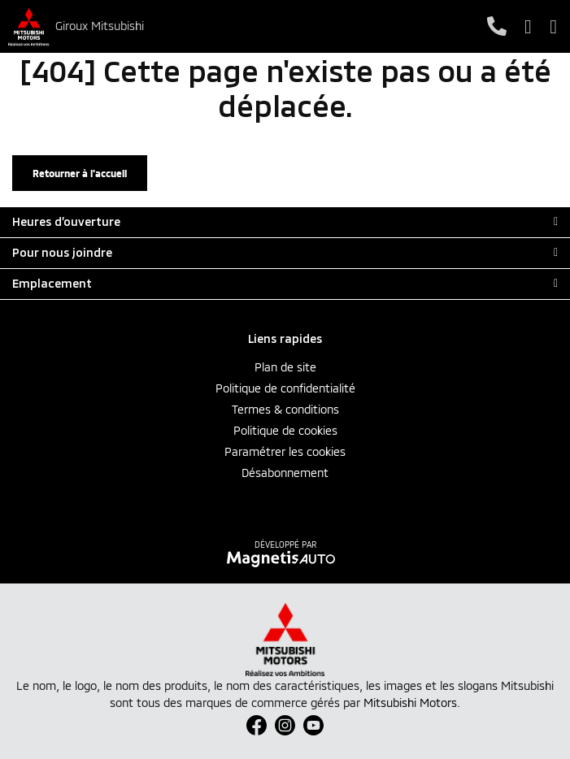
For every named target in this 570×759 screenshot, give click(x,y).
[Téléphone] (497, 26)
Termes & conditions (285, 409)
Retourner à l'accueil (80, 173)
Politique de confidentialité (285, 388)
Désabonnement (285, 472)
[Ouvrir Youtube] (313, 725)
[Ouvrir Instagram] (285, 725)
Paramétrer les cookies (285, 451)
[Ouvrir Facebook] (256, 725)
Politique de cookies (285, 430)
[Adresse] (528, 26)
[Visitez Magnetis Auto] (285, 558)
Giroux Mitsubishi (99, 26)
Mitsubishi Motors (410, 702)
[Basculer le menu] (549, 26)
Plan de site (285, 367)
